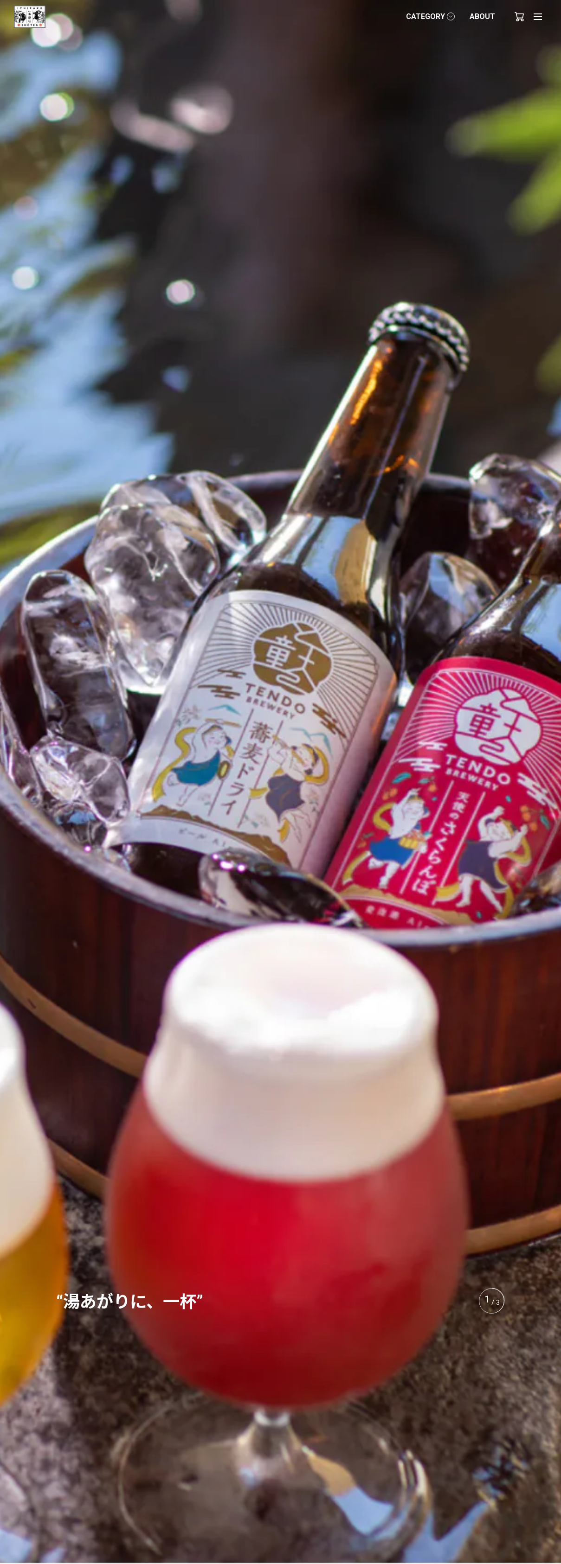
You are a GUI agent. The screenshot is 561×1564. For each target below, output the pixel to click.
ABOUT (482, 16)
